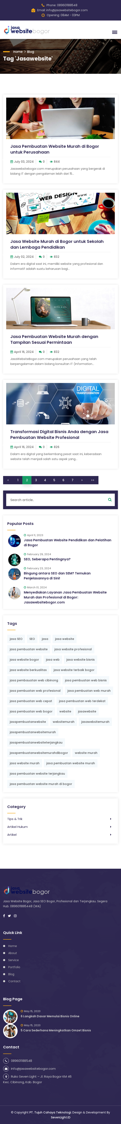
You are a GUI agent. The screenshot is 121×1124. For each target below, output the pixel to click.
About (12, 953)
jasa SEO (16, 639)
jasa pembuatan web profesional (35, 691)
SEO (32, 639)
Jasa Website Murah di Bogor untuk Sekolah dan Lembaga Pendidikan (57, 244)
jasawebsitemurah (95, 722)
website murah (86, 753)
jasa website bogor (24, 660)
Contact (14, 981)
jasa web (53, 660)
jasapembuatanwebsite (28, 722)
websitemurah (63, 722)
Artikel (12, 834)
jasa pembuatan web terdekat (82, 701)
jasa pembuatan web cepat (31, 701)
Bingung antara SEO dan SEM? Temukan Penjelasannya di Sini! (57, 576)
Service (13, 960)
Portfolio (14, 967)
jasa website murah (25, 763)
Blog (30, 52)
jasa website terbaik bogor (74, 670)
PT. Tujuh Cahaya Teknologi (50, 1112)
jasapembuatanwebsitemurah (33, 732)
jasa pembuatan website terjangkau (37, 774)
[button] (114, 32)
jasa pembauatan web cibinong (34, 680)
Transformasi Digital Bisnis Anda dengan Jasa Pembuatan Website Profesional (59, 434)
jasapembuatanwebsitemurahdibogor (39, 753)
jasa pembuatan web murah (89, 691)
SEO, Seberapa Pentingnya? (47, 559)
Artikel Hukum (17, 827)
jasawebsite (87, 711)
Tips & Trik (14, 819)
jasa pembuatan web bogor (31, 711)
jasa (45, 639)
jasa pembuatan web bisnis (86, 680)
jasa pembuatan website (29, 649)
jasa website (64, 639)
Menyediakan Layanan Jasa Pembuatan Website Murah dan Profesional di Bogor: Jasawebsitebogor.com (65, 597)
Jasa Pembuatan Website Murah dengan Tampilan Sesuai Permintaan (54, 339)
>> (92, 480)
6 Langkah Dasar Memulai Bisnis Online (50, 1016)
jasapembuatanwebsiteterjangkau (36, 742)
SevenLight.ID (60, 1117)
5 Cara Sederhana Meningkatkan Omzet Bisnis (56, 1030)
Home (18, 52)
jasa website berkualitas (28, 670)
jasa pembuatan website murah (70, 763)
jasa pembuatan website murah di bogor (41, 784)
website (65, 711)
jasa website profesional (73, 649)
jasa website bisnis (80, 660)
